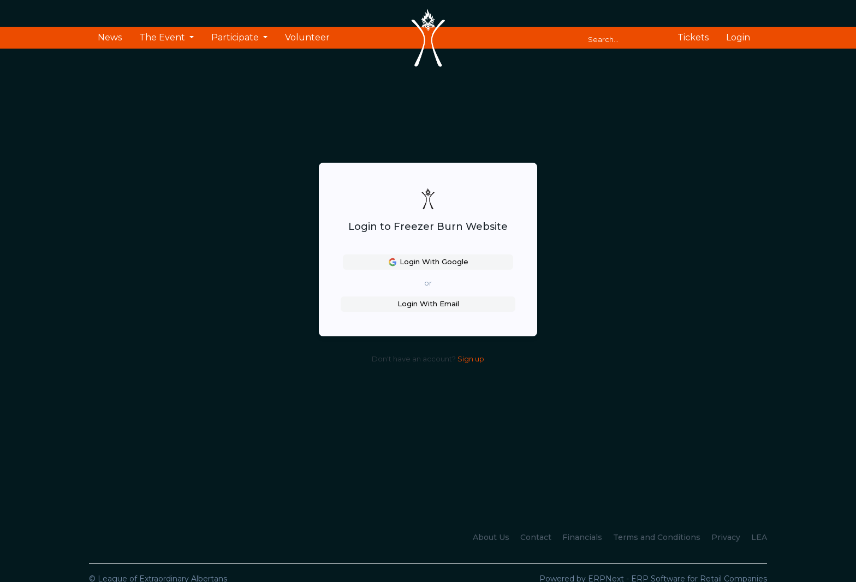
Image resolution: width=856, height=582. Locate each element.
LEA (759, 537)
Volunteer (307, 37)
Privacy (725, 537)
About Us (491, 537)
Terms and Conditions (656, 537)
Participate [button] (236, 37)
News (110, 37)
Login (738, 37)
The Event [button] (163, 37)
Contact (535, 537)
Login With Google (428, 262)
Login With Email (428, 303)
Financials (582, 537)
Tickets (693, 37)
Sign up (470, 358)
